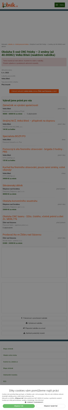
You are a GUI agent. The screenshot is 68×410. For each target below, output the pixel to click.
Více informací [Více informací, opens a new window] (39, 400)
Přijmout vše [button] (18, 406)
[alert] (34, 205)
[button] (34, 402)
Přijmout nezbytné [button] (50, 406)
